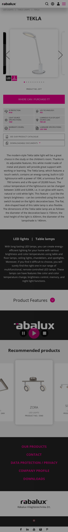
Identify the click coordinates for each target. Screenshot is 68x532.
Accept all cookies (26, 295)
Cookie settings (24, 282)
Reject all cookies (25, 289)
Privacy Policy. (44, 274)
